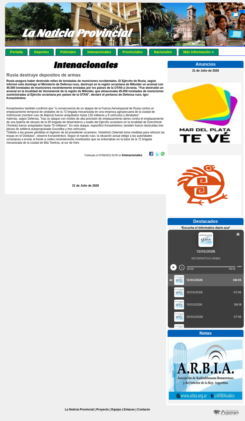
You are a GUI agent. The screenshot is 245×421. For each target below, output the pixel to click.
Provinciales (132, 52)
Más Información (198, 52)
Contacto (143, 409)
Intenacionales (99, 52)
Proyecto (102, 409)
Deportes (41, 52)
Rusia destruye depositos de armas (43, 75)
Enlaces (129, 409)
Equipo (116, 409)
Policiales (68, 52)
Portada (16, 52)
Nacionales (163, 52)
